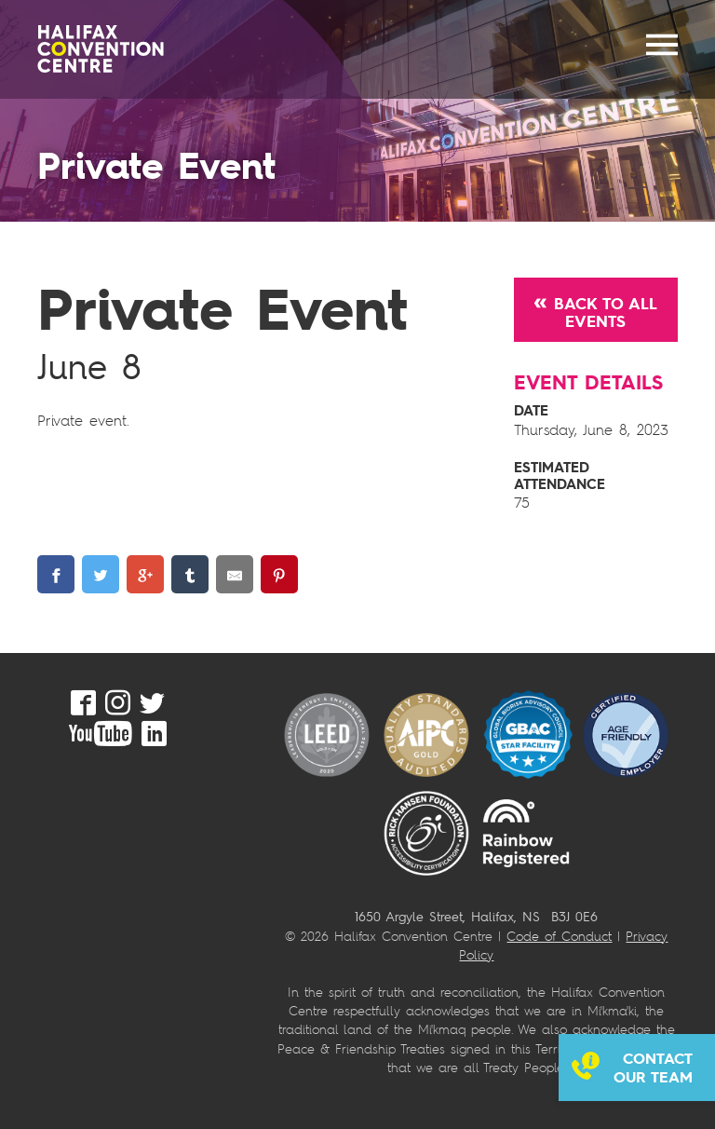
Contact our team (653, 1067)
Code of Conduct (559, 936)
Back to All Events (605, 312)
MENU (662, 45)
